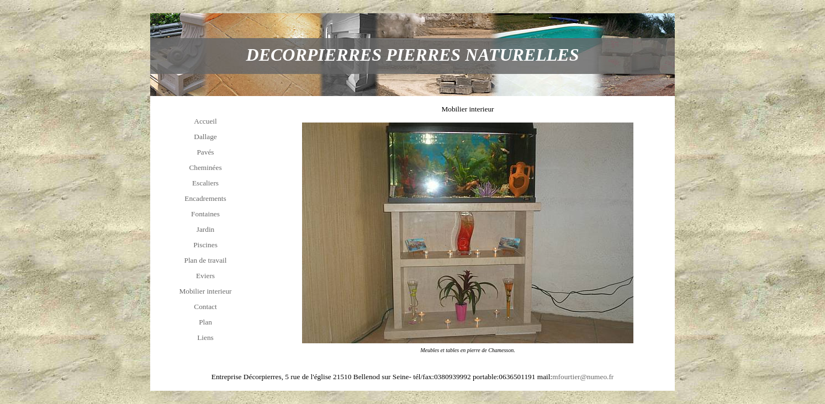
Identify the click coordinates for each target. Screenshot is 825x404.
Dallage (205, 136)
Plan (205, 322)
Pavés (205, 152)
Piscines (205, 245)
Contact (205, 306)
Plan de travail (205, 260)
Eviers (205, 276)
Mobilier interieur (205, 291)
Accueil (205, 121)
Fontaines (205, 214)
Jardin (206, 229)
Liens (205, 337)
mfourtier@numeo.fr (583, 377)
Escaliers (205, 183)
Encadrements (205, 198)
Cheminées (205, 167)
